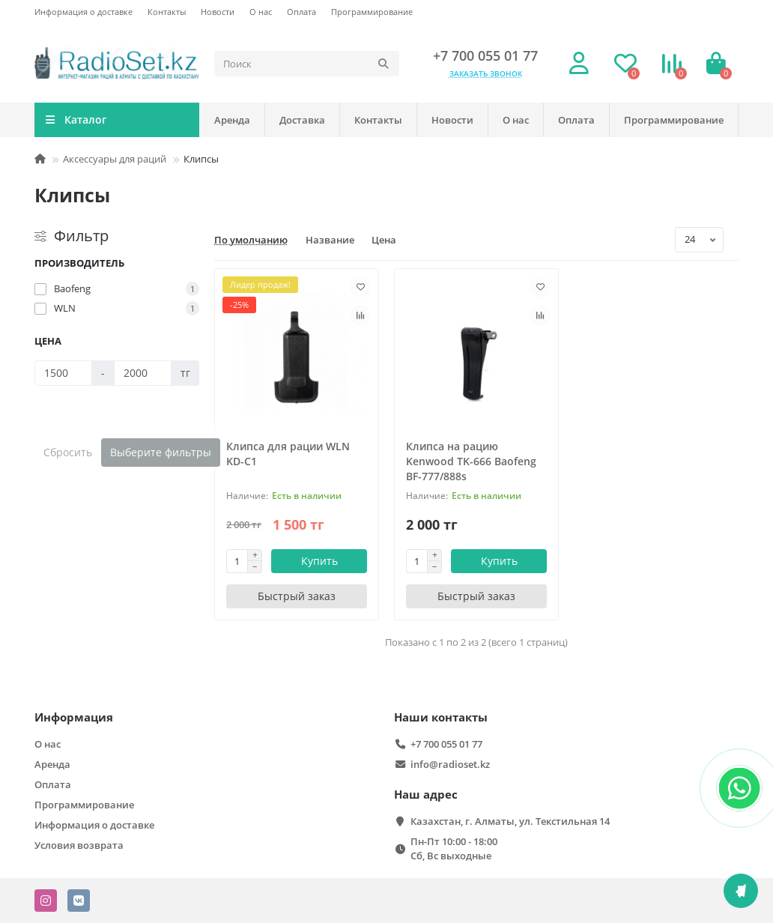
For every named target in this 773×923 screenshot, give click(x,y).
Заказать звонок (485, 73)
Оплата (301, 11)
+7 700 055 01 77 (485, 55)
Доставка (302, 120)
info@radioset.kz (450, 764)
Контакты (167, 11)
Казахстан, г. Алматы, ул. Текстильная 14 (510, 821)
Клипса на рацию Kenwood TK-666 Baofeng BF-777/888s (471, 461)
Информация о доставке (83, 11)
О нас (260, 11)
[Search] (306, 63)
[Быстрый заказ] (296, 596)
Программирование (372, 11)
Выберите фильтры (160, 452)
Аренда (232, 120)
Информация (73, 717)
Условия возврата (79, 845)
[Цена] (63, 373)
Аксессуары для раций (114, 159)
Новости (217, 11)
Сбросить (67, 452)
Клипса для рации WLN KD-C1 (288, 453)
